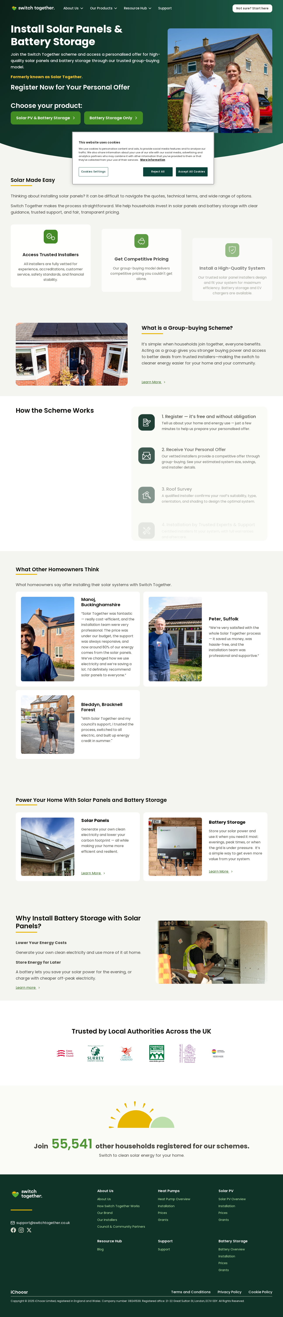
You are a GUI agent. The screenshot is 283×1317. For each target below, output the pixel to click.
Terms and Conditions (191, 1292)
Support (165, 8)
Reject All (158, 171)
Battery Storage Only (113, 118)
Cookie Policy (260, 1292)
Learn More (153, 382)
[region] (143, 158)
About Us (104, 1199)
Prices (162, 1213)
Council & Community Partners (121, 1227)
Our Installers (107, 1220)
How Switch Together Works (118, 1206)
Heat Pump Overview (174, 1199)
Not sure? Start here (252, 8)
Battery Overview (232, 1249)
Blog (100, 1249)
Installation (166, 1206)
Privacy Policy (229, 1292)
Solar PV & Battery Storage (45, 118)
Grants (163, 1220)
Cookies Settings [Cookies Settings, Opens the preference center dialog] (93, 171)
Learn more (28, 987)
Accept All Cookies (191, 171)
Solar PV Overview (232, 1199)
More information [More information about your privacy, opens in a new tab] (152, 160)
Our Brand (105, 1213)
